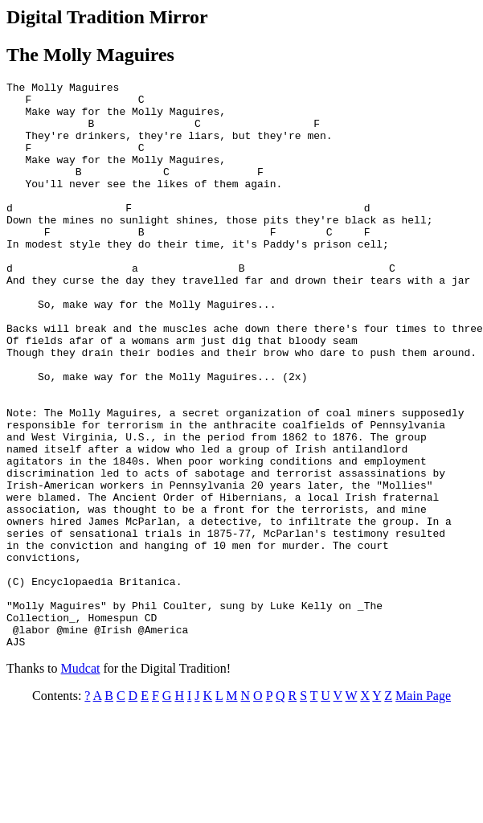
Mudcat (80, 781)
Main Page (423, 809)
